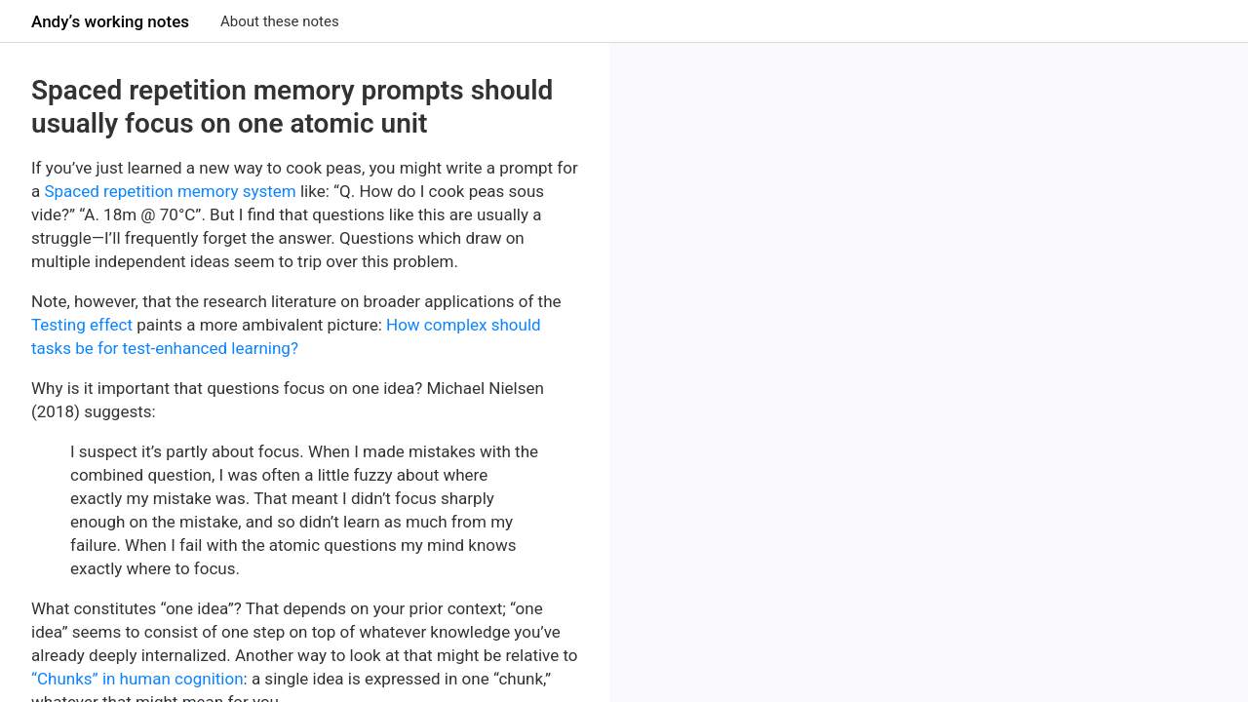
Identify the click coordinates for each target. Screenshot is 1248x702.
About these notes (279, 21)
